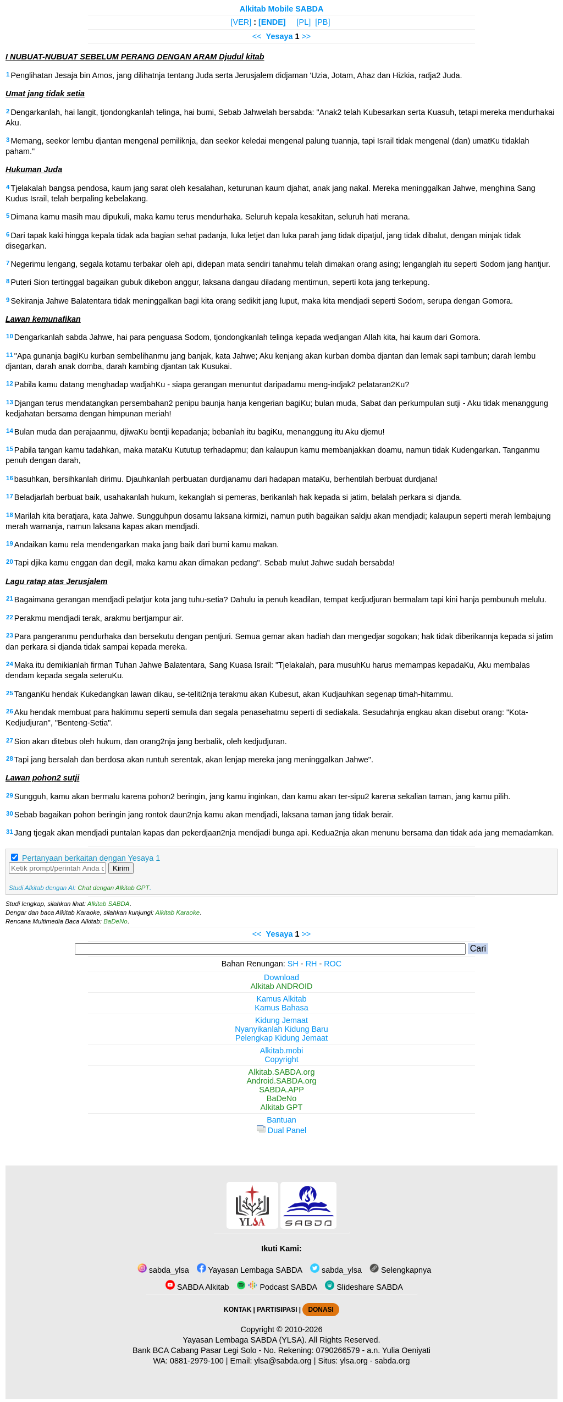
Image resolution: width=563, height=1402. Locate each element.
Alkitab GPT (282, 1107)
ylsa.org (353, 1360)
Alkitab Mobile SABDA (282, 8)
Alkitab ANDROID (282, 986)
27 (9, 740)
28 (9, 758)
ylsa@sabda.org (282, 1360)
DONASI (320, 1309)
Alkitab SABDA (108, 903)
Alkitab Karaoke (178, 912)
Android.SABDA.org (281, 1080)
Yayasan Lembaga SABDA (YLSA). (245, 1339)
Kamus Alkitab (281, 998)
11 (9, 354)
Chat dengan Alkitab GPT (113, 887)
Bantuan (281, 1119)
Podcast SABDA (276, 1287)
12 (9, 383)
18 (9, 515)
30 (9, 813)
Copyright (281, 1059)
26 (9, 711)
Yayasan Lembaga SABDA (249, 1270)
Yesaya (279, 36)
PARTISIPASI (277, 1309)
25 (9, 693)
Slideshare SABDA (364, 1287)
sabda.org (392, 1360)
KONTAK (237, 1309)
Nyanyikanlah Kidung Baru (281, 1029)
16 (9, 478)
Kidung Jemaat (281, 1020)
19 (9, 543)
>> (306, 36)
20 (9, 561)
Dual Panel (281, 1130)
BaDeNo (115, 921)
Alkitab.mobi (281, 1050)
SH (293, 963)
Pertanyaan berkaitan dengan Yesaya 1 (91, 858)
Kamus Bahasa (281, 1007)
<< (257, 36)
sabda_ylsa (163, 1270)
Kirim (121, 868)
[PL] (304, 22)
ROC (332, 963)
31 (9, 831)
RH (311, 963)
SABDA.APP (281, 1089)
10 (9, 336)
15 (9, 449)
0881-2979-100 (197, 1360)
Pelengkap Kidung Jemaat (281, 1037)
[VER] (241, 22)
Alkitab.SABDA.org (282, 1072)
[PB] (322, 22)
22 (9, 617)
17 (9, 496)
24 (9, 664)
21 (9, 598)
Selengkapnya (400, 1270)
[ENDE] (272, 22)
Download (281, 977)
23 (9, 635)
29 (9, 795)
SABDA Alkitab (197, 1287)
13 (9, 402)
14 (9, 430)
